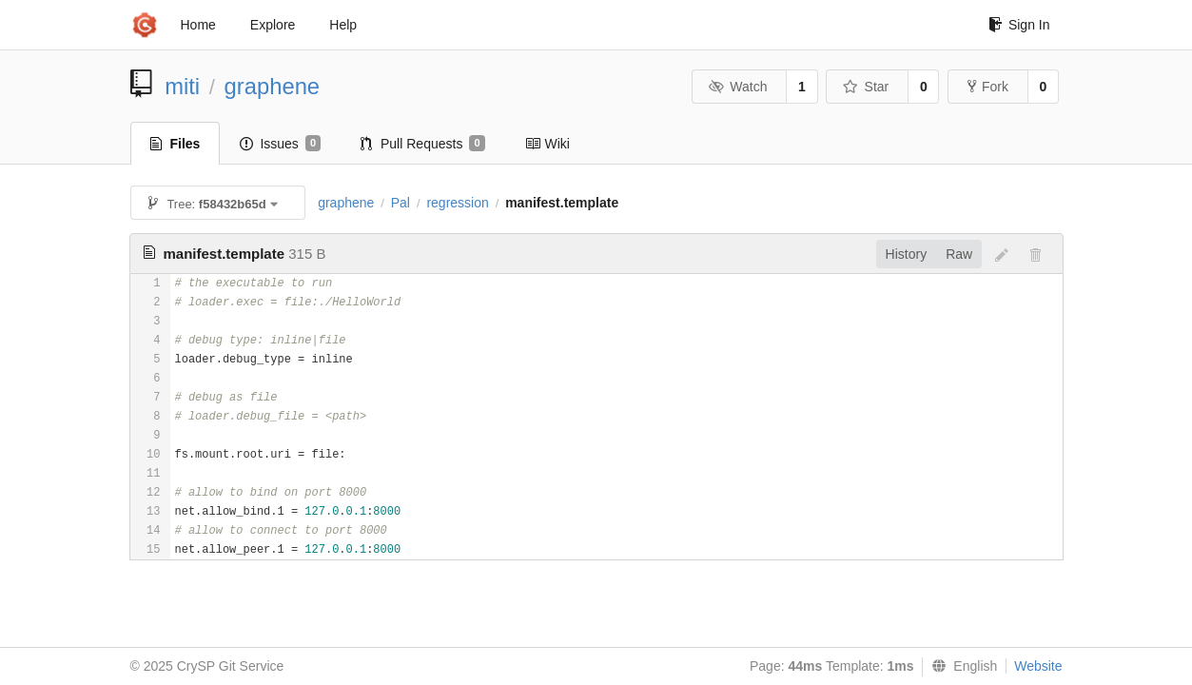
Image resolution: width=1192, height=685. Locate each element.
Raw (959, 254)
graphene (273, 86)
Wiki (547, 143)
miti (182, 86)
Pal (400, 202)
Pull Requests (423, 143)
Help (343, 24)
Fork (987, 86)
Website (1038, 666)
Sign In (1019, 24)
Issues (280, 143)
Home (198, 24)
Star (866, 86)
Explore (272, 24)
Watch (738, 86)
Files (175, 143)
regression (457, 202)
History (907, 254)
